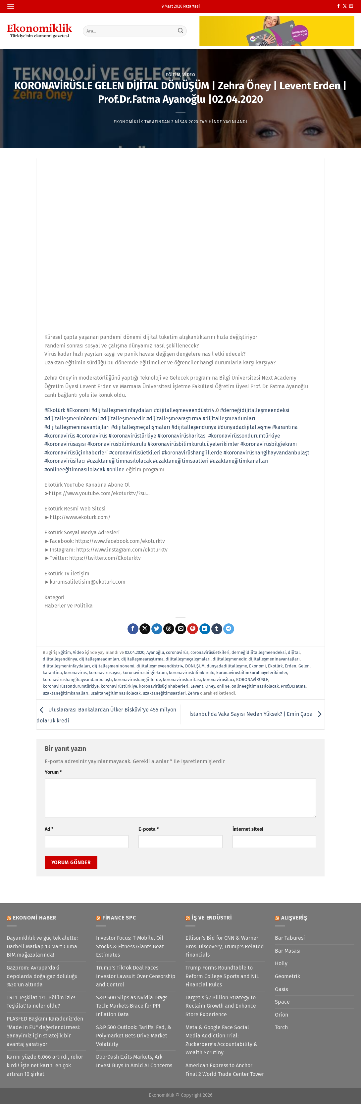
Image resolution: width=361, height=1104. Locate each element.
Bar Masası (288, 951)
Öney (210, 686)
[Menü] (11, 6)
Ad (49, 829)
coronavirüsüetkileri (210, 652)
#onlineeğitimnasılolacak (74, 469)
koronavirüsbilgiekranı (145, 672)
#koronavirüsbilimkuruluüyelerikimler (193, 444)
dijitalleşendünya (60, 659)
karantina (52, 672)
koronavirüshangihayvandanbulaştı (77, 679)
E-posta (148, 829)
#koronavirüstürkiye (132, 436)
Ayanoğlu (155, 652)
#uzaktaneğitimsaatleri (181, 461)
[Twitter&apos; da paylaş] (156, 629)
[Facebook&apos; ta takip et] (338, 6)
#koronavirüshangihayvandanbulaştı (267, 452)
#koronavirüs (59, 436)
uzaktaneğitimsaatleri (164, 693)
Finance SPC (119, 918)
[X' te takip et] (345, 6)
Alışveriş (294, 918)
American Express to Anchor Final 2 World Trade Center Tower (224, 1069)
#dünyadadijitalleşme (244, 427)
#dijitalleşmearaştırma (173, 418)
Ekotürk (275, 665)
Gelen (304, 665)
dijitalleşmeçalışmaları (188, 659)
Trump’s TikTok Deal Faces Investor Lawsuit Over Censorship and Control (136, 976)
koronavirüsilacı (218, 679)
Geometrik (287, 976)
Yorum (53, 772)
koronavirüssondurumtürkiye (71, 686)
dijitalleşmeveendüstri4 (159, 665)
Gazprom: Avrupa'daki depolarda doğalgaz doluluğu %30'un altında (42, 976)
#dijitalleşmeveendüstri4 (184, 410)
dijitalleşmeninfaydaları (66, 665)
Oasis (281, 989)
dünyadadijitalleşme (227, 665)
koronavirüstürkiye (119, 686)
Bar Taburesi (290, 938)
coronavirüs (177, 652)
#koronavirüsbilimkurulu (116, 444)
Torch (281, 1027)
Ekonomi (257, 665)
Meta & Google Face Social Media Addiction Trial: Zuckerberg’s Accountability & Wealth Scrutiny (221, 1040)
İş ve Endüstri (212, 918)
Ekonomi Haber (34, 918)
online (223, 686)
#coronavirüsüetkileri (135, 452)
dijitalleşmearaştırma (142, 659)
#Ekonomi (78, 410)
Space (282, 1002)
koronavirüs (75, 672)
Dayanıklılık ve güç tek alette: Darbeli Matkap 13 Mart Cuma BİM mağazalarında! (42, 946)
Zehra (193, 693)
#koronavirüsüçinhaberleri (76, 452)
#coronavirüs (92, 436)
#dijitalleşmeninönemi (71, 418)
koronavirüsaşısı (105, 672)
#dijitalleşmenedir (122, 418)
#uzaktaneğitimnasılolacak (119, 461)
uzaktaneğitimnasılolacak (115, 693)
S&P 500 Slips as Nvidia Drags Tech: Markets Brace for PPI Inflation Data (131, 1006)
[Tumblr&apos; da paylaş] (216, 629)
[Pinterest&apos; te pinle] (192, 629)
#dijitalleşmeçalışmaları (140, 427)
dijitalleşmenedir (229, 659)
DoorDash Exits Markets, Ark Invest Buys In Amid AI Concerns (134, 1061)
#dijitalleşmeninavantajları (77, 427)
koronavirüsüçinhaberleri (163, 686)
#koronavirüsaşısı (65, 444)
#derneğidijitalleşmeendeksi (254, 410)
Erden (290, 665)
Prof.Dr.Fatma (293, 686)
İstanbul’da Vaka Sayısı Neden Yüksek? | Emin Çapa (257, 714)
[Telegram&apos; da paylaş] (228, 629)
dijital (294, 652)
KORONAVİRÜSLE (252, 679)
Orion (281, 1015)
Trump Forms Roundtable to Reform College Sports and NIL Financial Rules (222, 976)
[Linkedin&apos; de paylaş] (204, 629)
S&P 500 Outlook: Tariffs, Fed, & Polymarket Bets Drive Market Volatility (133, 1035)
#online (116, 469)
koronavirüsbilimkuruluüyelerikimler (251, 672)
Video (188, 74)
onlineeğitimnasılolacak (255, 686)
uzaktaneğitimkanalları (65, 693)
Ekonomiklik (128, 121)
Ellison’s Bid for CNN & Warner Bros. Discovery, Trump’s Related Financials (224, 946)
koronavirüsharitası (182, 679)
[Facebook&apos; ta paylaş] (133, 629)
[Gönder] (180, 30)
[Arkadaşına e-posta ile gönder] (180, 629)
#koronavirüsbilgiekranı (268, 444)
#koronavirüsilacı (65, 461)
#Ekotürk (54, 410)
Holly (281, 963)
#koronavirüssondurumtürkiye (244, 436)
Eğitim (173, 74)
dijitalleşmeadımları (99, 659)
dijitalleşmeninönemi (113, 665)
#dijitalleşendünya (194, 427)
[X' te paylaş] (144, 629)
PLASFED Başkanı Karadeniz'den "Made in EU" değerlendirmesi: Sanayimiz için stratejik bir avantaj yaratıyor (45, 1031)
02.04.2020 (134, 652)
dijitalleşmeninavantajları (274, 659)
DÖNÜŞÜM (195, 665)
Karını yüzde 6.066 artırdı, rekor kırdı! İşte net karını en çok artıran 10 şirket (45, 1065)
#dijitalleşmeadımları (229, 418)
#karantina (285, 427)
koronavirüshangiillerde (137, 679)
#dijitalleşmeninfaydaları (122, 410)
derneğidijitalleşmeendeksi (259, 652)
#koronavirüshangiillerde (192, 452)
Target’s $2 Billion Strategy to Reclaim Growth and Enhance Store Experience (220, 1006)
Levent (196, 686)
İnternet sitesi (247, 829)
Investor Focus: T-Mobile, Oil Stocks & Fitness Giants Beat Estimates (130, 946)
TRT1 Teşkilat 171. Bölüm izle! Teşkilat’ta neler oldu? (41, 1001)
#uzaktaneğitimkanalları (239, 461)
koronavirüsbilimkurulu (191, 672)
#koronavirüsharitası (182, 436)
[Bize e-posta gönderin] (351, 6)
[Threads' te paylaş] (168, 629)
